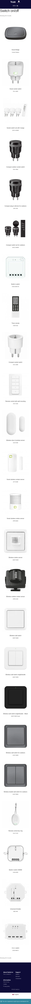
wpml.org (16, 1001)
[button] (14, 5)
